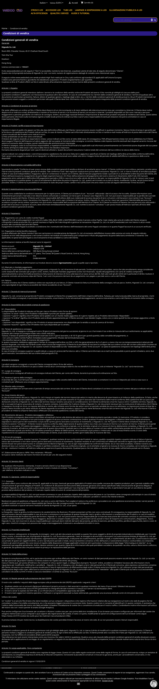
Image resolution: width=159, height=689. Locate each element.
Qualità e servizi (59, 13)
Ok (79, 684)
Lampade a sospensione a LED (91, 10)
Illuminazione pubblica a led (125, 10)
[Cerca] (135, 19)
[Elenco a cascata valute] (60, 3)
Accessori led (53, 10)
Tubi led (67, 10)
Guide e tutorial (80, 13)
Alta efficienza (39, 13)
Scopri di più (107, 681)
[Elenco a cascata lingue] (44, 3)
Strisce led (37, 10)
